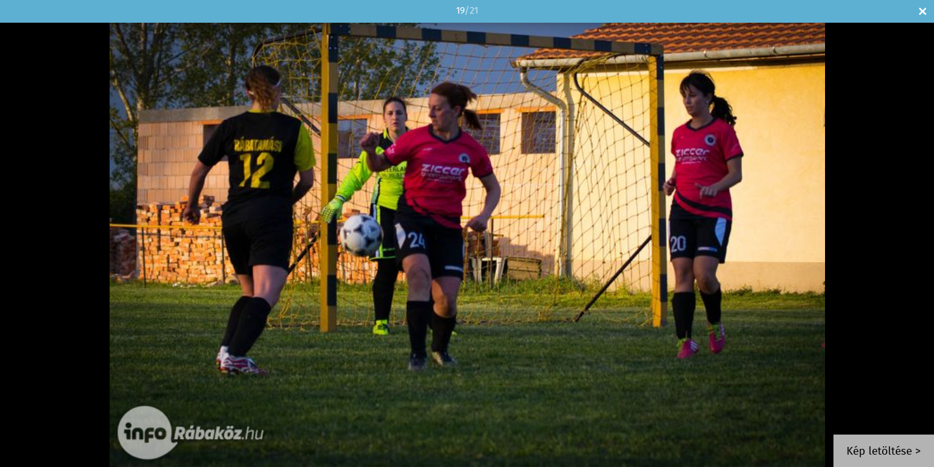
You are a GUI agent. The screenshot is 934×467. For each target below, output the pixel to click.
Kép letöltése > (883, 452)
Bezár (922, 11)
